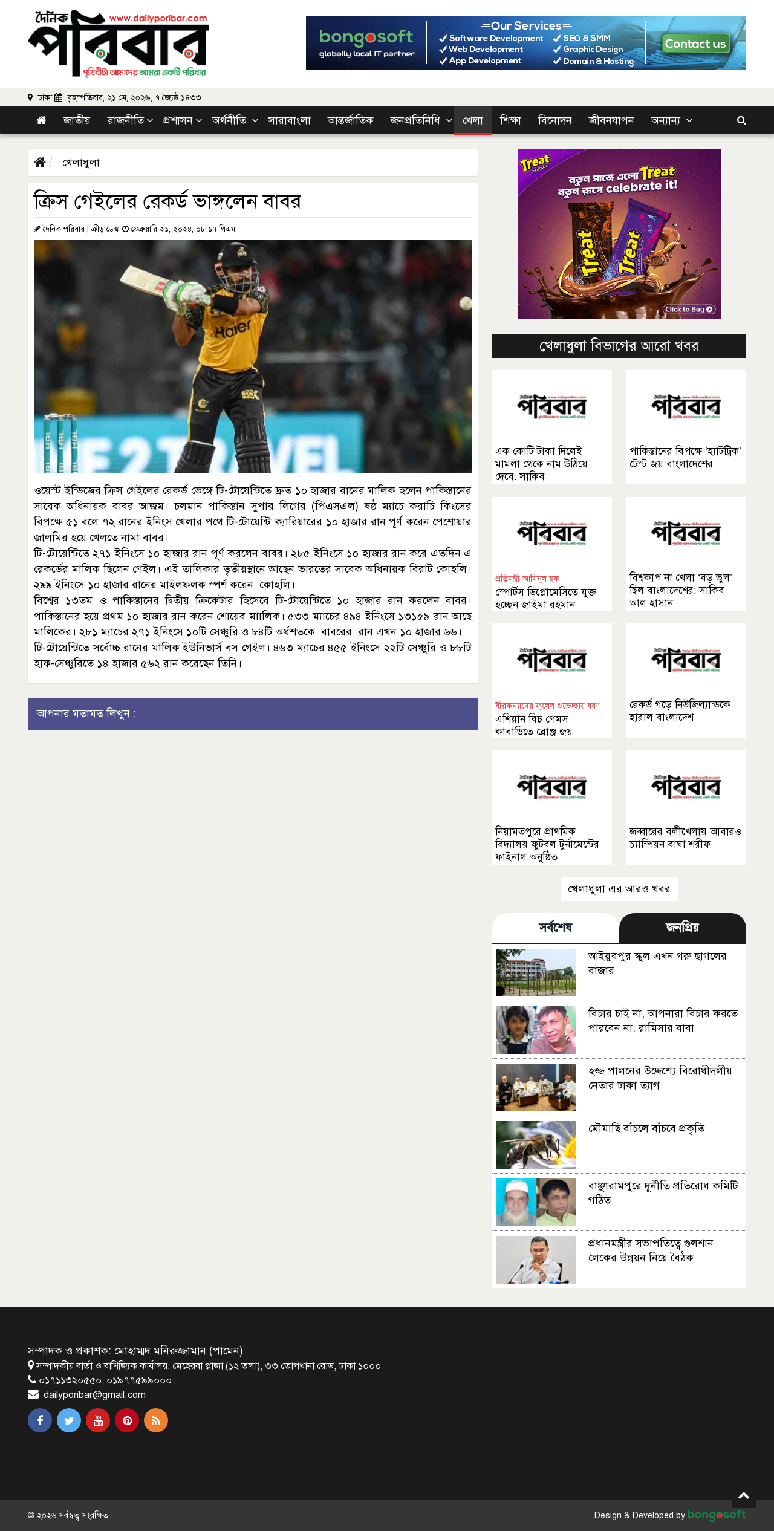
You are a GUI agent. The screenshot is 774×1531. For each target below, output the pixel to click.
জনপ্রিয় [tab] (682, 927)
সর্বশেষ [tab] (555, 927)
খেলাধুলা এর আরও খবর (619, 889)
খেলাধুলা (79, 162)
